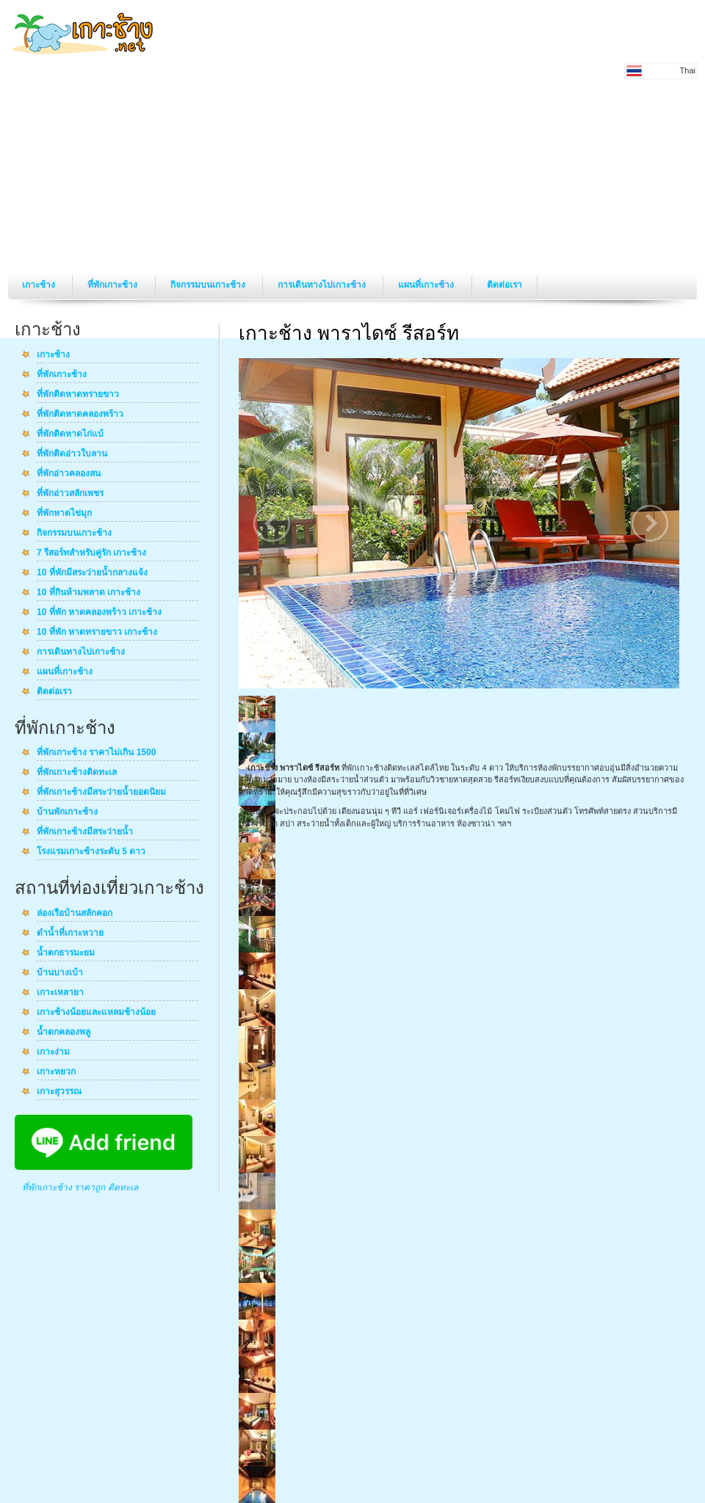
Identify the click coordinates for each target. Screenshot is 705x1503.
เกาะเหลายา (60, 993)
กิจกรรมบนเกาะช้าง (208, 285)
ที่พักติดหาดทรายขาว (78, 394)
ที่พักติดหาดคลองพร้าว (80, 414)
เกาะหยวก (56, 1072)
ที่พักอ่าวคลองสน (69, 474)
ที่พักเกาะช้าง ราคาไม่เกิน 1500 (96, 753)
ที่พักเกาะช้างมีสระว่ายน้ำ (85, 832)
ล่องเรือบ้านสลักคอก (74, 913)
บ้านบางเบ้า (60, 973)
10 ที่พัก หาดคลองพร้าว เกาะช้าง (99, 612)
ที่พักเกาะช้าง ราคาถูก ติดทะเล (80, 1187)
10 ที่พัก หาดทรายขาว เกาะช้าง (97, 632)
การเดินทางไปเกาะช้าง (323, 285)
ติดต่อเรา (504, 285)
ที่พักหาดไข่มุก (64, 513)
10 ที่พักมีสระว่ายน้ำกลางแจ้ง (92, 573)
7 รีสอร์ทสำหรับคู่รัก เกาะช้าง (91, 553)
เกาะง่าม (53, 1052)
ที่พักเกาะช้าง (113, 285)
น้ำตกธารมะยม (66, 953)
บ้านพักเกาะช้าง (67, 812)
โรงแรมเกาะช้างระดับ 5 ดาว (91, 852)
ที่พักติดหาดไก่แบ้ (70, 434)
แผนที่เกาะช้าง (427, 285)
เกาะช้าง (39, 285)
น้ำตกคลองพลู (63, 1032)
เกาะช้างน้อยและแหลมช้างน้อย (96, 1012)
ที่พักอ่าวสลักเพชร (70, 494)
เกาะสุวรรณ (59, 1092)
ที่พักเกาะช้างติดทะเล (77, 772)
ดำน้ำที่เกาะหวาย (70, 933)
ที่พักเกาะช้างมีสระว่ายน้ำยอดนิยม (101, 792)
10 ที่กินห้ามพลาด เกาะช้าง (88, 593)
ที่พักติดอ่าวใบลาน (72, 454)
